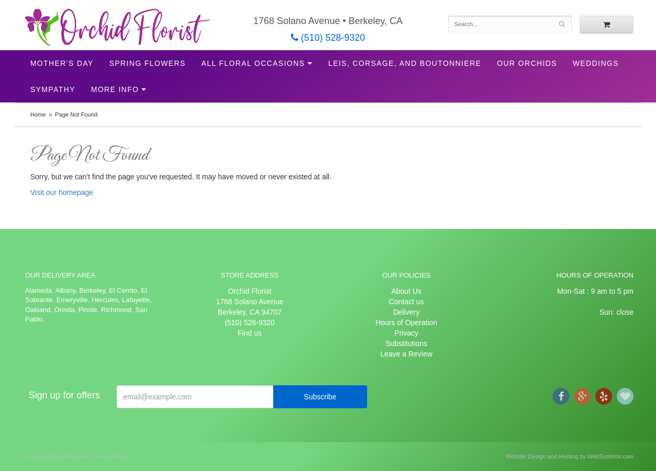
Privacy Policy (109, 456)
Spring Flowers (147, 63)
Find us (250, 333)
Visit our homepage (61, 192)
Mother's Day (61, 63)
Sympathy (52, 89)
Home (38, 114)
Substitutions (406, 343)
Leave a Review (406, 354)
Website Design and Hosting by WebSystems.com (570, 456)
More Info (115, 89)
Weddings (595, 63)
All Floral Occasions (253, 63)
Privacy (406, 333)
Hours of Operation (406, 322)
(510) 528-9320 (328, 37)
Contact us (406, 301)
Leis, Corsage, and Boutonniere (404, 63)
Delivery (406, 312)
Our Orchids (527, 63)
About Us (406, 291)
